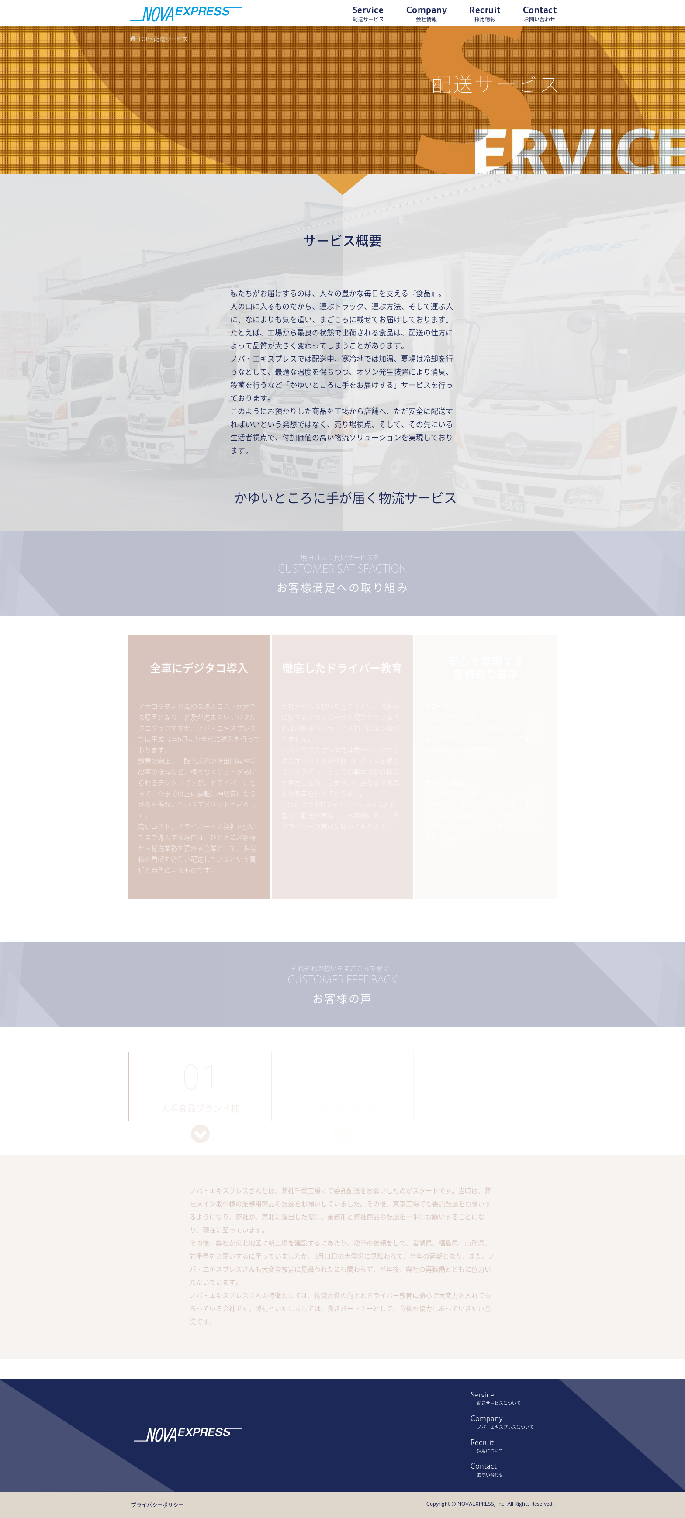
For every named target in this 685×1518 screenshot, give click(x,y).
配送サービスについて (499, 1403)
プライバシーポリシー (157, 1505)
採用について (490, 1451)
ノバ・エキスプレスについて (505, 1427)
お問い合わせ (490, 1475)
